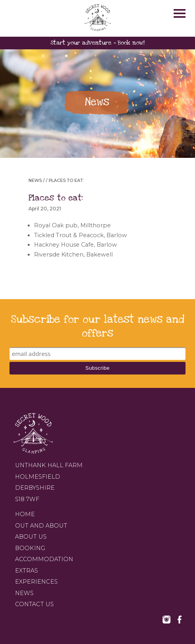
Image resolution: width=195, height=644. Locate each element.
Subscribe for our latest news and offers (97, 326)
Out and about (41, 525)
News (35, 180)
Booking (30, 548)
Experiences (36, 581)
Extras (26, 570)
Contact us (34, 604)
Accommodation (44, 559)
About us (31, 536)
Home (25, 514)
